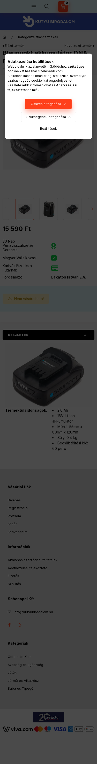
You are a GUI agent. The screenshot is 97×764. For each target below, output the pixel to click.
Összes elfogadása (46, 104)
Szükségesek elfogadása (46, 117)
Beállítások (48, 129)
